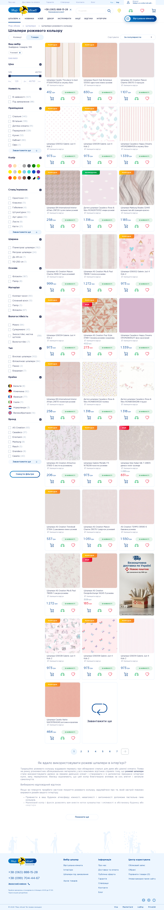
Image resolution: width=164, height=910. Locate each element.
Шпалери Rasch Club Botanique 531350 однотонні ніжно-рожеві (98, 81)
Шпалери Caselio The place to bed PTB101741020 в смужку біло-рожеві (62, 81)
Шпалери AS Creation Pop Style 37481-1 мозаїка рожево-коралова (99, 337)
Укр (117, 2)
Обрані (132, 870)
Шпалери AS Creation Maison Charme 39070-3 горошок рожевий (134, 81)
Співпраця (64, 2)
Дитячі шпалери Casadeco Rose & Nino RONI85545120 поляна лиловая (99, 401)
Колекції (17, 37)
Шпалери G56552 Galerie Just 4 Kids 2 (61, 145)
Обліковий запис (137, 865)
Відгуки (88, 18)
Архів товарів (70, 881)
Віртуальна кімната (139, 18)
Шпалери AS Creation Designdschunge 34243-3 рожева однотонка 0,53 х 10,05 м (99, 592)
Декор (50, 18)
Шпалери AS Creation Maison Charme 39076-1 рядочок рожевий (99, 528)
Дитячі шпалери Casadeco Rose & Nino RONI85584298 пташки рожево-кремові (136, 401)
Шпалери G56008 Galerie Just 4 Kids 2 (98, 657)
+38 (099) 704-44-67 (24, 878)
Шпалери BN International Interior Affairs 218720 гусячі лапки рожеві (62, 209)
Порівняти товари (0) (139, 874)
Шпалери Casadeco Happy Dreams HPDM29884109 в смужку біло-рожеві (136, 145)
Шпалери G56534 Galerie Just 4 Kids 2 (61, 337)
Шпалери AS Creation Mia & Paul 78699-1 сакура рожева (61, 592)
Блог (93, 2)
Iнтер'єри (101, 18)
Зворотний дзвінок (17, 884)
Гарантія (50, 2)
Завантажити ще (99, 713)
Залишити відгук (55, 85)
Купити (52, 99)
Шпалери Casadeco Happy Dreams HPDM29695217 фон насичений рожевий (136, 337)
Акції (77, 18)
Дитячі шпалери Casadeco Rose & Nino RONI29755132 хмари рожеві (99, 209)
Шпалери (14, 19)
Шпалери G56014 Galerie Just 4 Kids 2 (135, 657)
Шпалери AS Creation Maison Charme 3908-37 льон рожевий (61, 273)
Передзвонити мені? (56, 12)
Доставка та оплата (31, 2)
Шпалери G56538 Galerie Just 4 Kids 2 (61, 657)
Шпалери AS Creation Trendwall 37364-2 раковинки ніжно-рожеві (62, 528)
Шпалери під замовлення (75, 874)
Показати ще (82, 817)
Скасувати (13, 58)
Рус (111, 2)
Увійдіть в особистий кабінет (143, 3)
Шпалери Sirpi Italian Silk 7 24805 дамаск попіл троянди (136, 464)
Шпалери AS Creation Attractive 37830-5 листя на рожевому (61, 464)
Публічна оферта (106, 874)
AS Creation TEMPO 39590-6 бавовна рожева (134, 528)
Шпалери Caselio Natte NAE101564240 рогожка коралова (62, 721)
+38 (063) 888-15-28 (56, 10)
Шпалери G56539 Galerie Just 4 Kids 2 (98, 145)
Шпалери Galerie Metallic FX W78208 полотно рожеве (96, 464)
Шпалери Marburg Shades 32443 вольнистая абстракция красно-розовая (135, 209)
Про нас (11, 2)
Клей (40, 18)
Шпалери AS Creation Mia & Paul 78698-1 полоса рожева (98, 273)
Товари (34, 37)
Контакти (80, 2)
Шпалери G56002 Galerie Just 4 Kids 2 (135, 273)
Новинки (29, 18)
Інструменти (64, 18)
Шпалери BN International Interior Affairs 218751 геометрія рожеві (62, 401)
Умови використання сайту (142, 879)
